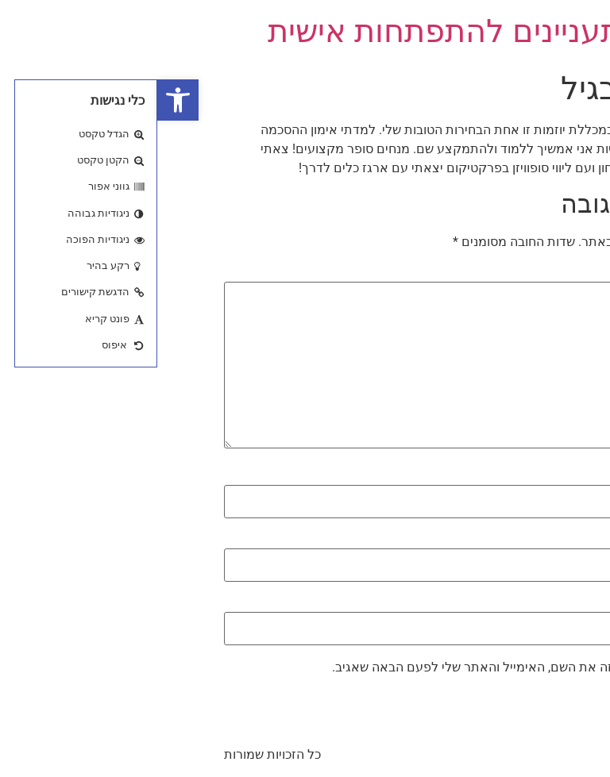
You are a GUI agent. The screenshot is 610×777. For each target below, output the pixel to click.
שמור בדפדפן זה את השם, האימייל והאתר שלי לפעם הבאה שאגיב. (352, 667)
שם (530, 475)
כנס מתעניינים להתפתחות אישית (326, 31)
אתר (531, 603)
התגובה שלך (505, 273)
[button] (20, 100)
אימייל (521, 539)
